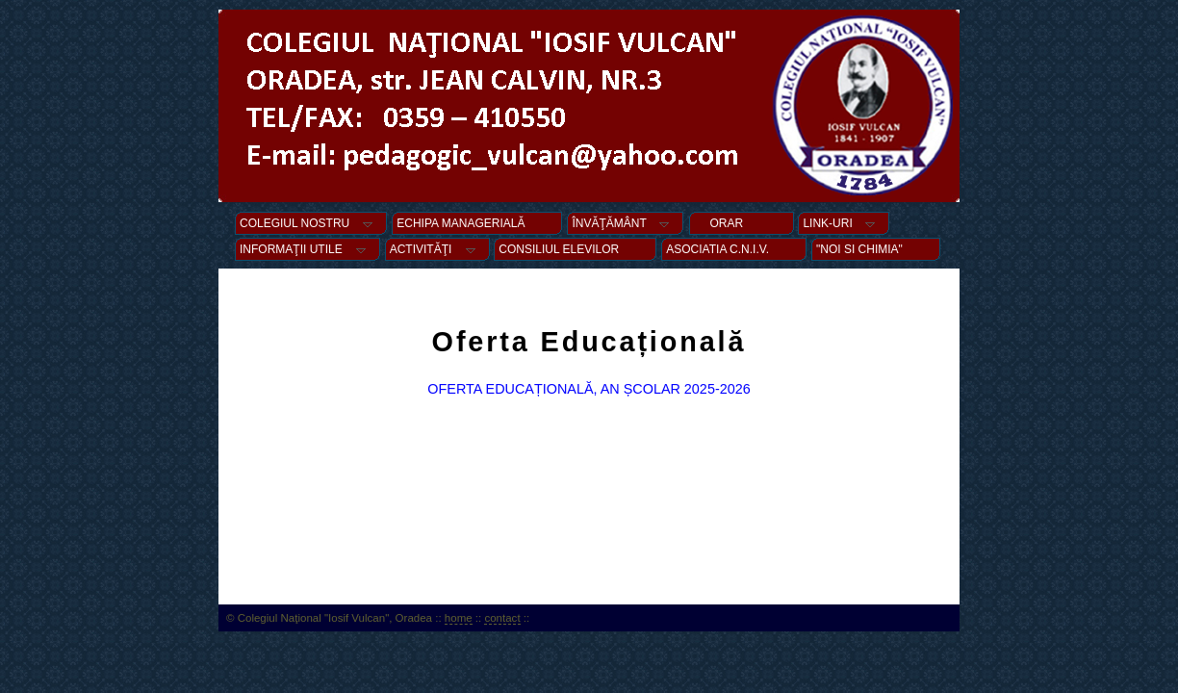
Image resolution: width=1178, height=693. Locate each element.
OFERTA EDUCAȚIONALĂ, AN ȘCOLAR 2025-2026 (588, 389)
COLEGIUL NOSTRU (311, 223)
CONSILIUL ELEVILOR (575, 249)
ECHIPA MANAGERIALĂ (477, 223)
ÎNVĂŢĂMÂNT (625, 223)
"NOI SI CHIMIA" (875, 249)
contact (502, 618)
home (459, 618)
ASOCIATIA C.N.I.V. (734, 249)
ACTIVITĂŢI (437, 249)
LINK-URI (843, 223)
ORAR (741, 223)
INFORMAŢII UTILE (307, 249)
